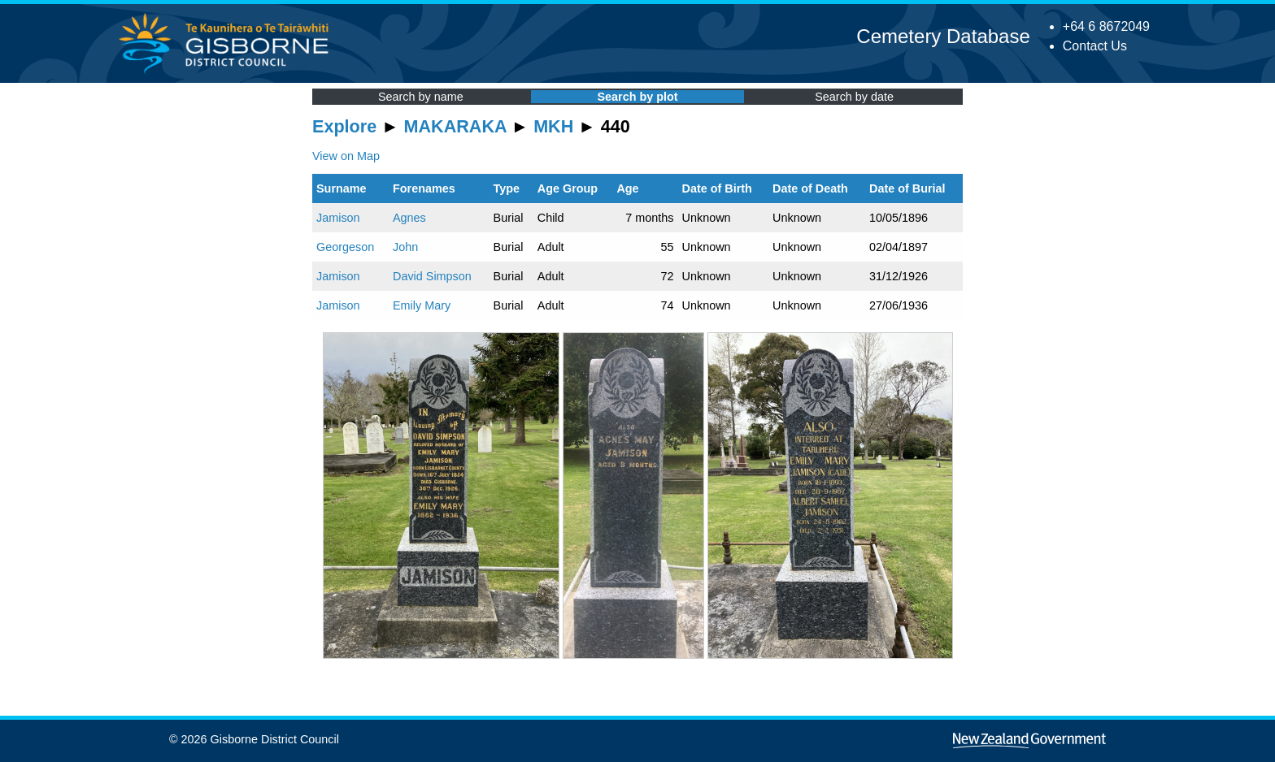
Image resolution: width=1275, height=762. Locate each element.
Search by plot (637, 96)
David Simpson (432, 276)
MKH (553, 126)
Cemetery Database (942, 36)
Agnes (409, 217)
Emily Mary (421, 305)
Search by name (420, 96)
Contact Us (1095, 46)
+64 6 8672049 (1106, 26)
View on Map (346, 155)
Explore (344, 126)
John (405, 246)
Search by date (854, 96)
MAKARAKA (455, 126)
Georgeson (345, 246)
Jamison (338, 217)
